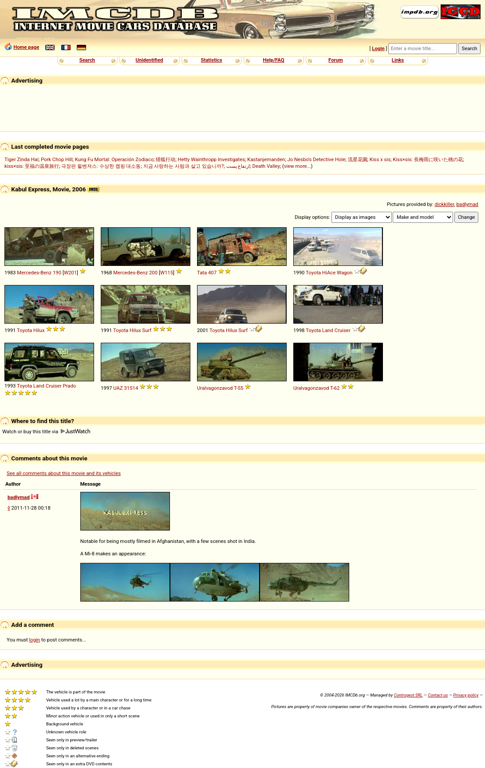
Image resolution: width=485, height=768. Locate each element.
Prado (69, 386)
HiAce (328, 272)
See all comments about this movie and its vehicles (64, 473)
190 (57, 272)
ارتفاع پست (238, 166)
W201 (70, 272)
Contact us (438, 695)
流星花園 (357, 159)
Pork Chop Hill (57, 159)
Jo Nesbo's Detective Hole (316, 159)
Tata (202, 272)
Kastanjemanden (266, 159)
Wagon (344, 272)
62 (337, 388)
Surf (146, 330)
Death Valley (266, 166)
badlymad (467, 204)
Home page (26, 47)
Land (327, 330)
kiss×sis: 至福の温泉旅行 (31, 166)
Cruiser (343, 330)
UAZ (117, 388)
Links (398, 60)
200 (153, 272)
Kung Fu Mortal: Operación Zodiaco (114, 159)
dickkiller (444, 204)
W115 (166, 272)
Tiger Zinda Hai (21, 159)
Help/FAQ (273, 60)
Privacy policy (465, 695)
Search (87, 60)
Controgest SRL (408, 695)
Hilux (38, 330)
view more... (297, 166)
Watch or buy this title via (46, 431)
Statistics (211, 60)
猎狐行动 (165, 159)
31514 (131, 388)
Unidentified (149, 60)
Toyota (313, 272)
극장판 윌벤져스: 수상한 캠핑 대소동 (101, 166)
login (34, 640)
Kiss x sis (380, 159)
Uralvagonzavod (215, 388)
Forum (335, 60)
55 (241, 388)
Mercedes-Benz (34, 272)
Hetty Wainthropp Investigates (211, 159)
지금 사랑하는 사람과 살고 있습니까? (183, 166)
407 (212, 272)
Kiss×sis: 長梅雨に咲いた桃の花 (428, 159)
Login (378, 48)
